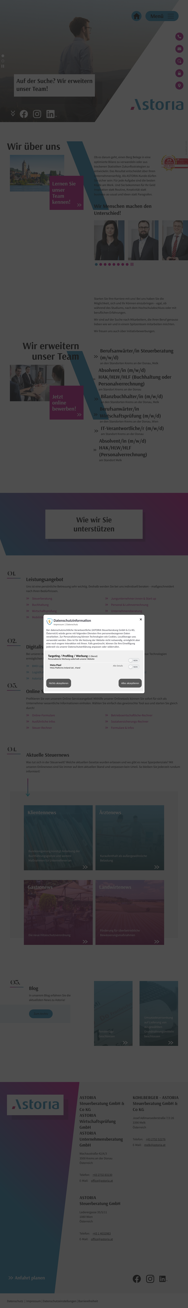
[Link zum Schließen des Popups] (142, 620)
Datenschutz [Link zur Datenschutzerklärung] (72, 624)
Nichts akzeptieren (58, 683)
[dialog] (94, 654)
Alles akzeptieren (130, 683)
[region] (94, 662)
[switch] (134, 660)
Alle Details (118, 666)
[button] (130, 660)
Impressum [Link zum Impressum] (59, 624)
